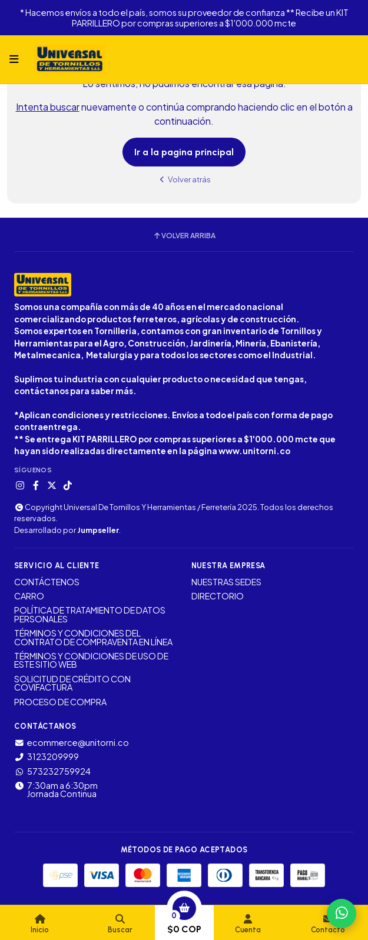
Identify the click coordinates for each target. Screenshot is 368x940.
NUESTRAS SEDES (226, 582)
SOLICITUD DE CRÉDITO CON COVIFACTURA (72, 683)
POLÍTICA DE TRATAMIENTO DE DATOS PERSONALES (89, 614)
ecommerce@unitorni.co (71, 742)
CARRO (29, 596)
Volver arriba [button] (184, 235)
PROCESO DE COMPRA (60, 702)
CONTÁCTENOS (46, 582)
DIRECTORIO (217, 596)
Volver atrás (184, 179)
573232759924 (52, 771)
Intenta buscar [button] (47, 107)
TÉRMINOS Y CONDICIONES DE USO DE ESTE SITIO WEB (91, 660)
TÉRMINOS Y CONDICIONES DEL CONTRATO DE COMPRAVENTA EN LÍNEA (93, 637)
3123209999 (46, 756)
